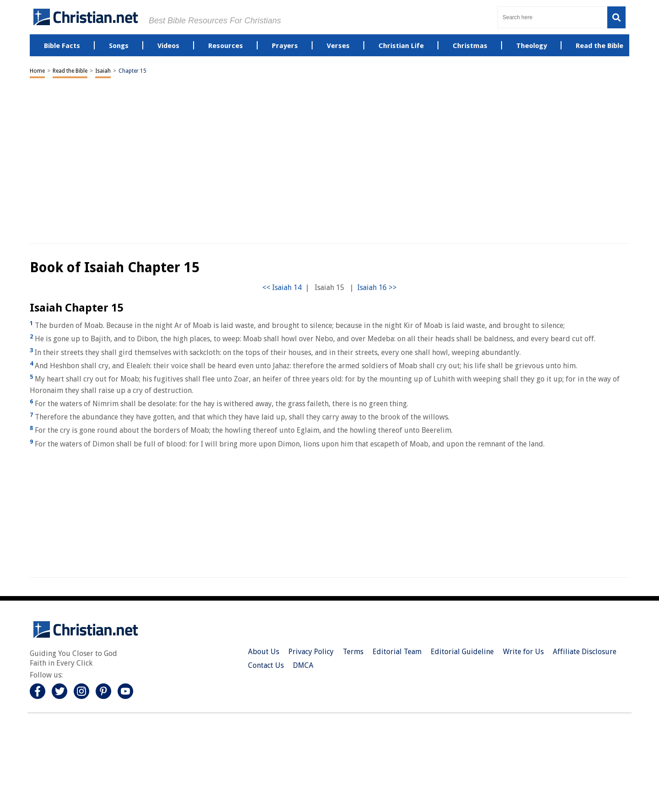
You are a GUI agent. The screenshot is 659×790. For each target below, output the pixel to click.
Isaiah (103, 71)
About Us (263, 651)
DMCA (303, 665)
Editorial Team (397, 651)
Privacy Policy (311, 651)
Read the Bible (70, 71)
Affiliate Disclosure (584, 651)
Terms (353, 651)
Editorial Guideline (462, 651)
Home (37, 71)
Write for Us (523, 651)
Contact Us (266, 665)
